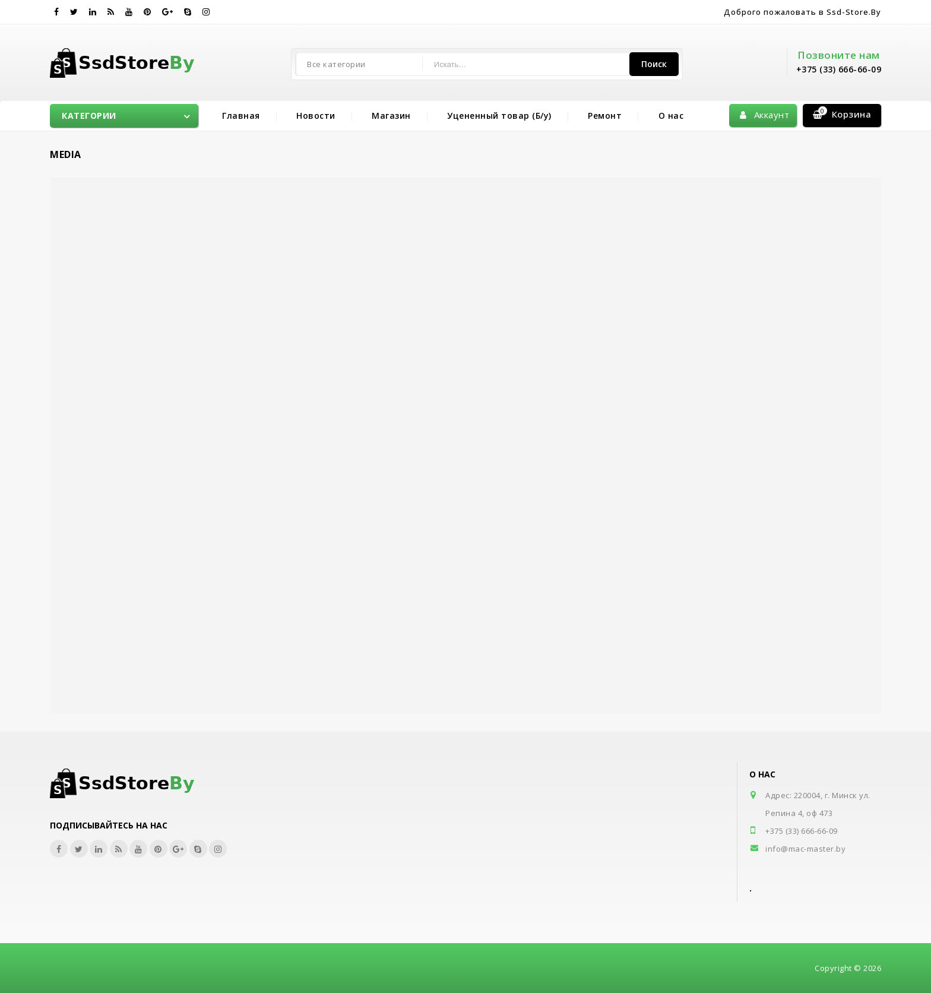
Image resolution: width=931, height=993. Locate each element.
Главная (241, 115)
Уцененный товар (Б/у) (499, 115)
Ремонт (605, 115)
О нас (671, 115)
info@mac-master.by (805, 848)
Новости (315, 115)
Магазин (391, 115)
